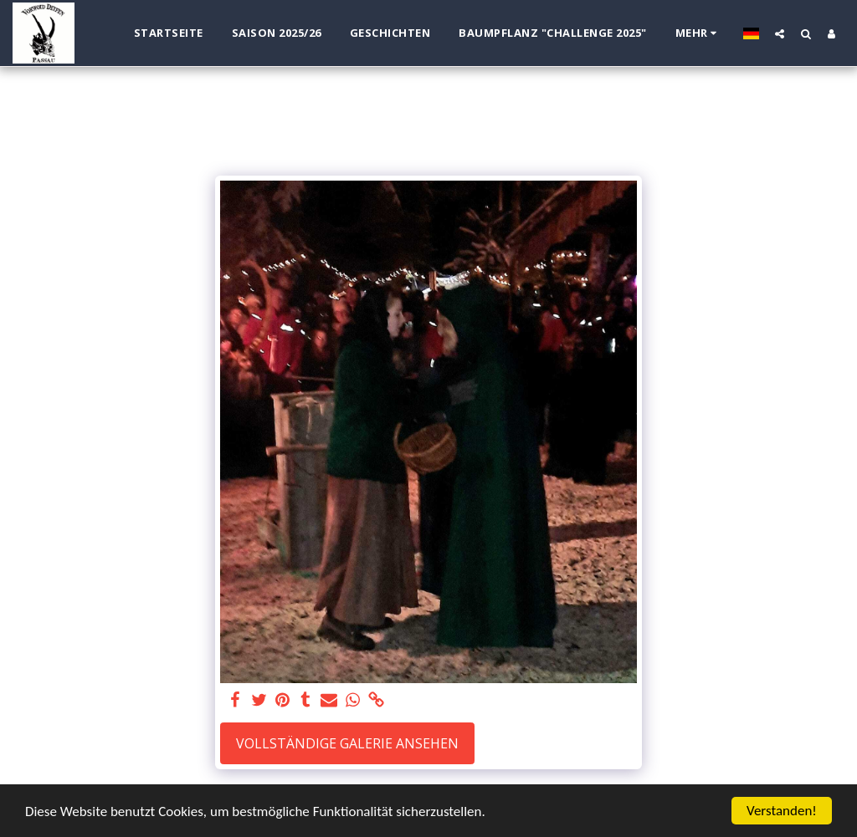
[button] (779, 33)
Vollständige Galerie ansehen (347, 743)
